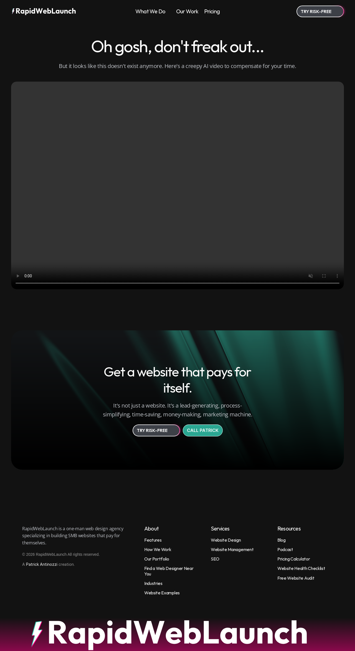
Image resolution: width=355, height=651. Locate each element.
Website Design (226, 540)
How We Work (157, 549)
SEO (215, 559)
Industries (153, 583)
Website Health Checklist (301, 568)
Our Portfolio (156, 559)
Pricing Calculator (293, 559)
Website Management (232, 549)
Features (152, 540)
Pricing (212, 11)
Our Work (187, 11)
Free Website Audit (295, 578)
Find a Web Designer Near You (169, 570)
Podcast (285, 549)
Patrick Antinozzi (41, 564)
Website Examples (162, 592)
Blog (281, 540)
